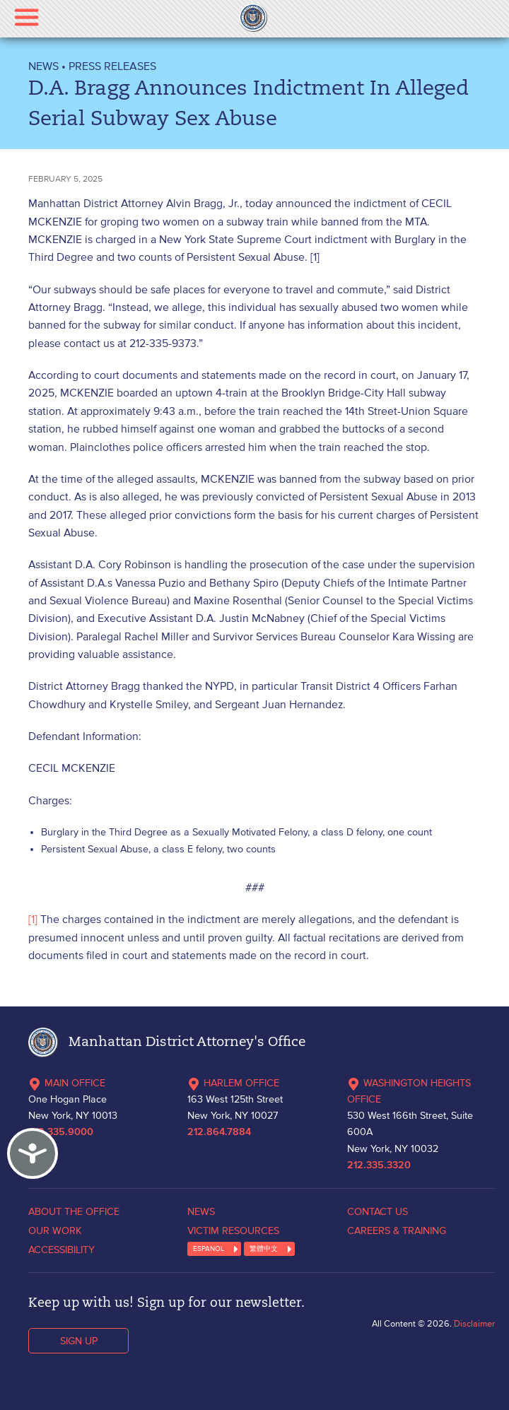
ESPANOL (208, 1248)
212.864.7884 (219, 1132)
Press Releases (112, 65)
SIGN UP (79, 1340)
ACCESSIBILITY (61, 1249)
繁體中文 (264, 1248)
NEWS (43, 65)
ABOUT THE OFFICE (73, 1211)
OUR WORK (55, 1230)
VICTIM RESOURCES (233, 1230)
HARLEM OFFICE (233, 1082)
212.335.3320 (379, 1165)
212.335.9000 (60, 1132)
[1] (32, 918)
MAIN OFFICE (66, 1082)
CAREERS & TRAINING (396, 1230)
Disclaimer (474, 1323)
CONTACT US (377, 1211)
